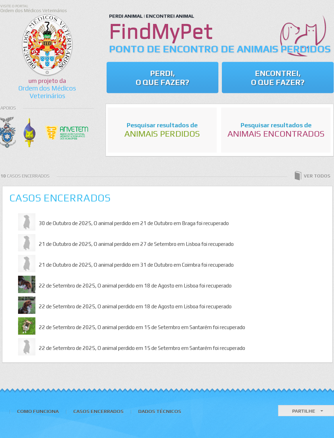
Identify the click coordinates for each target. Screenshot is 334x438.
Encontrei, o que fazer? (277, 78)
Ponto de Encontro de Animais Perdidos (220, 48)
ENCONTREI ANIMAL (170, 16)
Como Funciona (38, 411)
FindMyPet (160, 30)
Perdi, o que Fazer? (162, 78)
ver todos (312, 176)
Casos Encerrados (59, 198)
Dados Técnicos (159, 411)
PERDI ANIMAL (126, 16)
